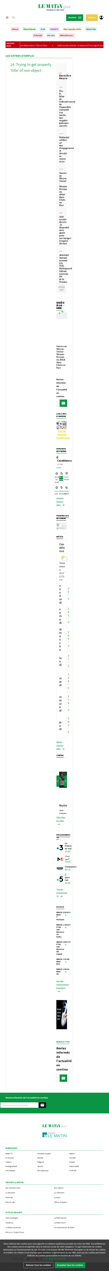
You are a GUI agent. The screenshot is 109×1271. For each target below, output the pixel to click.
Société (72, 1158)
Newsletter (74, 18)
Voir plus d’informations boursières (62, 984)
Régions (40, 1162)
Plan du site (10, 1202)
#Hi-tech (51, 35)
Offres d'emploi (60, 1202)
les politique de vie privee (54, 1258)
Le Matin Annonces (13, 1227)
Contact (57, 1197)
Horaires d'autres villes (60, 501)
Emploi (72, 1162)
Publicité (9, 1197)
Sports (40, 1166)
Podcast (72, 1170)
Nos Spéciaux (42, 1170)
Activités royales (44, 1153)
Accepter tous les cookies (70, 1265)
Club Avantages (12, 1218)
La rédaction (59, 1192)
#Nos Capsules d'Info (72, 29)
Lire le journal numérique (63, 434)
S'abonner (92, 18)
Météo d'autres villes (59, 745)
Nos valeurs (58, 1188)
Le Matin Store (60, 1222)
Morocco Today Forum (15, 1232)
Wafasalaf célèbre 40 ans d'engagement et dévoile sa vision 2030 (61, 149)
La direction (10, 1192)
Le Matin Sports (60, 1218)
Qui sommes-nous (13, 1188)
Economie (10, 1158)
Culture (8, 1162)
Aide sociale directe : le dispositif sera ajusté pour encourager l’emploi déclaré (61, 230)
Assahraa (9, 1222)
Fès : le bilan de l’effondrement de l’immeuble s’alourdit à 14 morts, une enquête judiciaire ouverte (61, 109)
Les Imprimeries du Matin (64, 1227)
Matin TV (9, 1153)
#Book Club (91, 29)
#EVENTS (54, 29)
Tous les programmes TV (61, 892)
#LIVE (43, 29)
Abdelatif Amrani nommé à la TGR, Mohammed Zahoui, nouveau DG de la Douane (61, 269)
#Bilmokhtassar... (67, 35)
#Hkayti (15, 29)
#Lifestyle (38, 35)
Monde (40, 1158)
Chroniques (10, 1170)
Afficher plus (61, 288)
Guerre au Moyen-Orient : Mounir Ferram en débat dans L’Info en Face (61, 189)
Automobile (74, 1166)
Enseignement (11, 1166)
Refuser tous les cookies (38, 1265)
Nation (72, 1153)
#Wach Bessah (29, 29)
